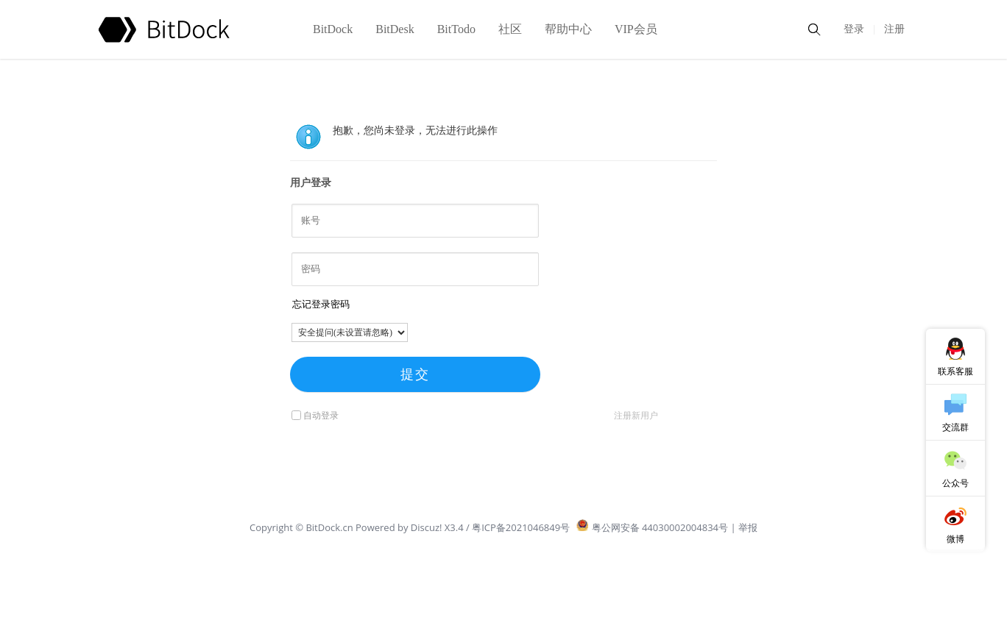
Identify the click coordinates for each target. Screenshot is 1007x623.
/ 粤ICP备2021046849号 (518, 527)
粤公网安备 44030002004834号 (652, 527)
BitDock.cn (330, 527)
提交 (415, 374)
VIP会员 (636, 29)
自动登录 (315, 415)
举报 (747, 527)
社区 (510, 29)
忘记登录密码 (321, 304)
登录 (854, 29)
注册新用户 (636, 415)
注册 (894, 29)
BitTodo (456, 29)
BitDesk (394, 29)
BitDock (333, 29)
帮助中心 (568, 29)
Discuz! (426, 527)
